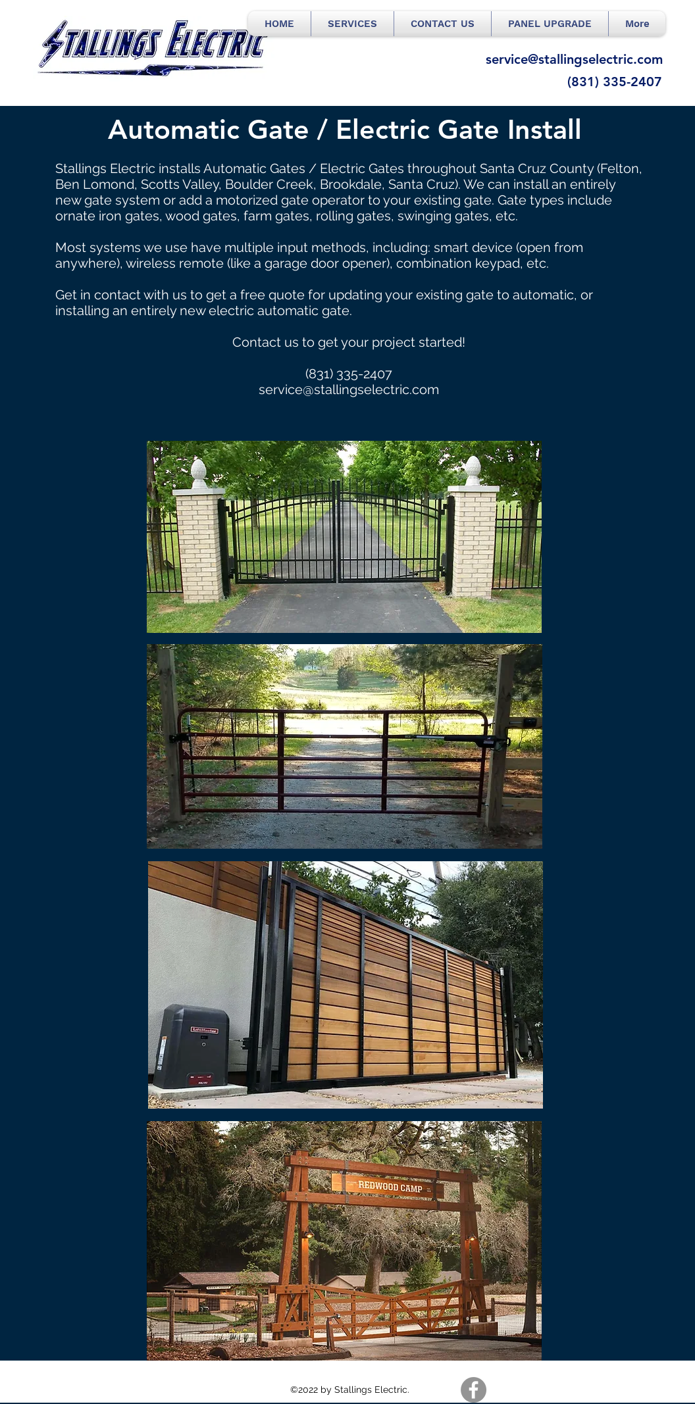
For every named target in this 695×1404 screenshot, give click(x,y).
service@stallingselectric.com (349, 389)
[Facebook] (473, 1390)
